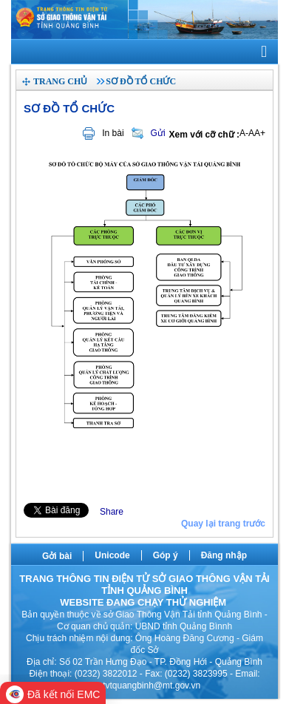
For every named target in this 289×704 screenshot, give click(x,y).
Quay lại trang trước (223, 523)
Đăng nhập (224, 555)
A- (243, 133)
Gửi (158, 133)
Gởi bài (57, 556)
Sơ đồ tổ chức (141, 81)
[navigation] (144, 52)
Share (111, 512)
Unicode (112, 555)
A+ (259, 133)
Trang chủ (60, 81)
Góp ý (165, 555)
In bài (112, 133)
